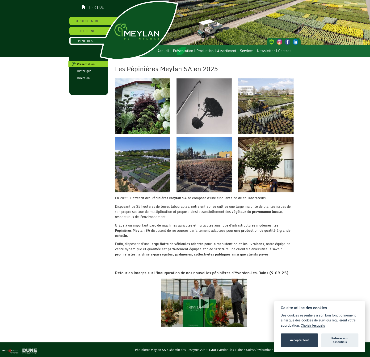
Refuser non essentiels (339, 340)
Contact (284, 50)
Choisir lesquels (313, 326)
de (101, 7)
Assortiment (226, 50)
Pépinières (84, 40)
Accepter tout (299, 340)
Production (205, 50)
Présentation (183, 50)
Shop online (85, 30)
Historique (84, 71)
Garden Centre (87, 21)
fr (94, 7)
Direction (83, 78)
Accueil (163, 50)
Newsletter (266, 50)
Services (246, 50)
